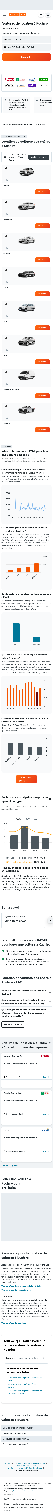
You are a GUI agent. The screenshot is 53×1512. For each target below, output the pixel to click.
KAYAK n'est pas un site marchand (28, 1498)
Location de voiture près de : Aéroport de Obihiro (25, 1385)
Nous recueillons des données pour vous (28, 1503)
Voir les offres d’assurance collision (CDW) (21, 1286)
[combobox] (13, 28)
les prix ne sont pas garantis (23, 1491)
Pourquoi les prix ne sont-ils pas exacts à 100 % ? (28, 1509)
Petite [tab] (18, 819)
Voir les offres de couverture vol (16, 1290)
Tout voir (46, 1077)
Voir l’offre (42, 192)
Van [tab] (35, 819)
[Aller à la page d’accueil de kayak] (17, 14)
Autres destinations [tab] (28, 1358)
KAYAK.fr (8, 1463)
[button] (5, 15)
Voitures (17, 1463)
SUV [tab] (28, 819)
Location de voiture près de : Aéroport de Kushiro (25, 1379)
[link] (26, 779)
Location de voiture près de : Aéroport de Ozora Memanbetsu (25, 1392)
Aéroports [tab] (10, 1358)
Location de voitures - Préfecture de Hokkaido (25, 1468)
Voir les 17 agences (10, 1165)
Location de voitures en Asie (34, 1463)
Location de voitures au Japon (25, 1465)
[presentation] (50, 1043)
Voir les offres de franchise (13, 1323)
